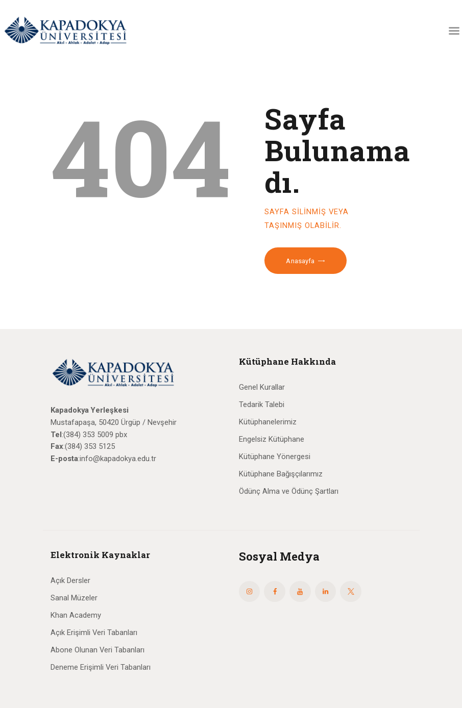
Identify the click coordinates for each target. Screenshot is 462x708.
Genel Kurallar (262, 387)
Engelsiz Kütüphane (271, 439)
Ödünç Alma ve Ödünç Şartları (288, 491)
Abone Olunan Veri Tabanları (97, 649)
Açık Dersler (70, 580)
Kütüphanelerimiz (268, 421)
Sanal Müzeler (74, 597)
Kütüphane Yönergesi (274, 456)
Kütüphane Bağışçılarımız (281, 473)
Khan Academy (76, 615)
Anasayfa (300, 261)
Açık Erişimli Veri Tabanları (94, 632)
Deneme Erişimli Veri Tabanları (101, 667)
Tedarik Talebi (261, 404)
